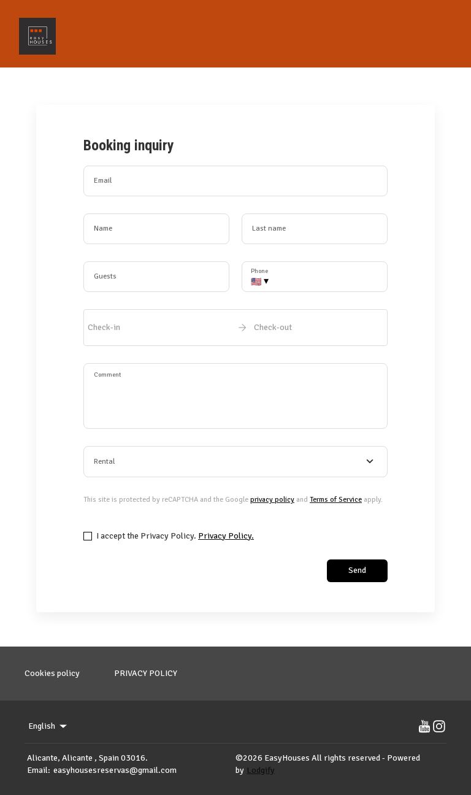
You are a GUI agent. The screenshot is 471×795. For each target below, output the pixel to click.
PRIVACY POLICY (145, 673)
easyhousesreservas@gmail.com (115, 770)
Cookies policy (52, 673)
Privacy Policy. (226, 536)
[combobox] (235, 462)
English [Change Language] (48, 726)
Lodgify (261, 770)
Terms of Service (336, 499)
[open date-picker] (235, 327)
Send (357, 570)
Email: (38, 770)
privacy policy (272, 499)
